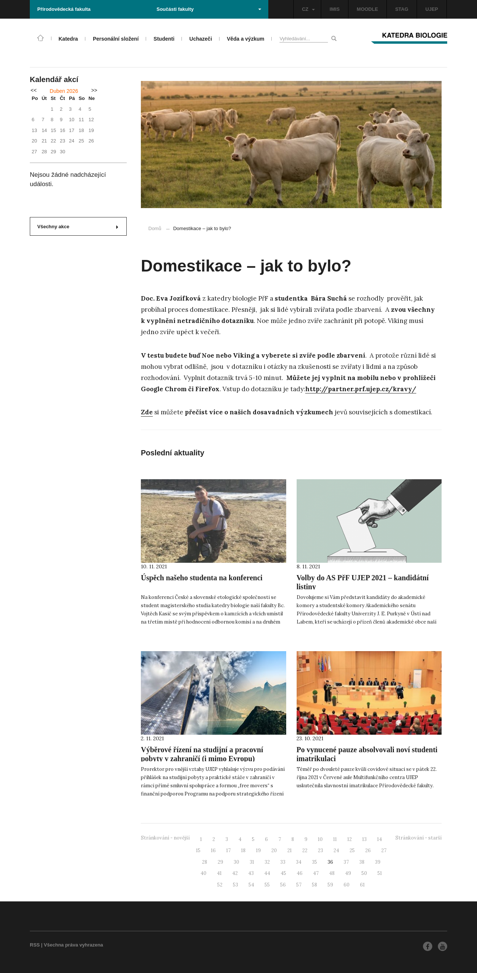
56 (283, 885)
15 (198, 850)
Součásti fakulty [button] (209, 9)
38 (361, 862)
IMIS (335, 9)
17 (228, 850)
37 (346, 862)
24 (336, 850)
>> (94, 90)
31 (252, 862)
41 (219, 873)
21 (289, 850)
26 (368, 850)
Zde (147, 412)
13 (364, 839)
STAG (401, 9)
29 (220, 862)
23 (320, 850)
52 (219, 885)
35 (314, 862)
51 (380, 873)
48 (332, 873)
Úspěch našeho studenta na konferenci (201, 578)
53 (235, 885)
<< (34, 90)
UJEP (432, 9)
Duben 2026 (64, 91)
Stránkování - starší (418, 838)
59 (330, 885)
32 (267, 862)
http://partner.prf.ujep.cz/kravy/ (360, 389)
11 (335, 839)
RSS (35, 945)
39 (377, 862)
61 (362, 885)
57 (298, 885)
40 (203, 873)
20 (274, 850)
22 (304, 850)
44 (267, 873)
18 (243, 850)
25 (352, 850)
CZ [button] (308, 9)
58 (314, 885)
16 (213, 850)
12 (349, 839)
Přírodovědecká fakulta (64, 9)
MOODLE (367, 9)
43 (251, 873)
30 (236, 862)
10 (320, 839)
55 (267, 885)
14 (379, 839)
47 (316, 873)
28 (204, 862)
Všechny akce (77, 226)
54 (251, 885)
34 (298, 862)
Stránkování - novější (165, 838)
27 (383, 850)
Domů (154, 228)
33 (282, 862)
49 (348, 873)
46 (300, 873)
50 (364, 873)
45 (283, 873)
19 (258, 850)
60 (347, 885)
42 (235, 873)
